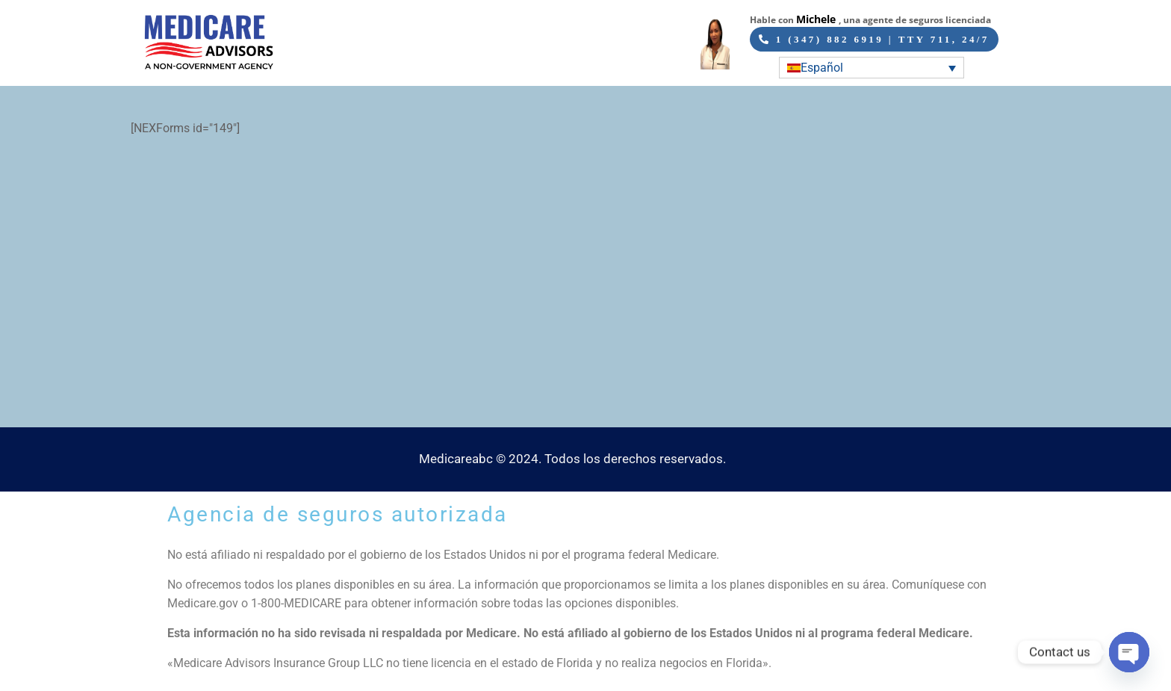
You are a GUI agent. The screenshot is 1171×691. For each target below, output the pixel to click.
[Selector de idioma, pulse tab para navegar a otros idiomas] (871, 67)
